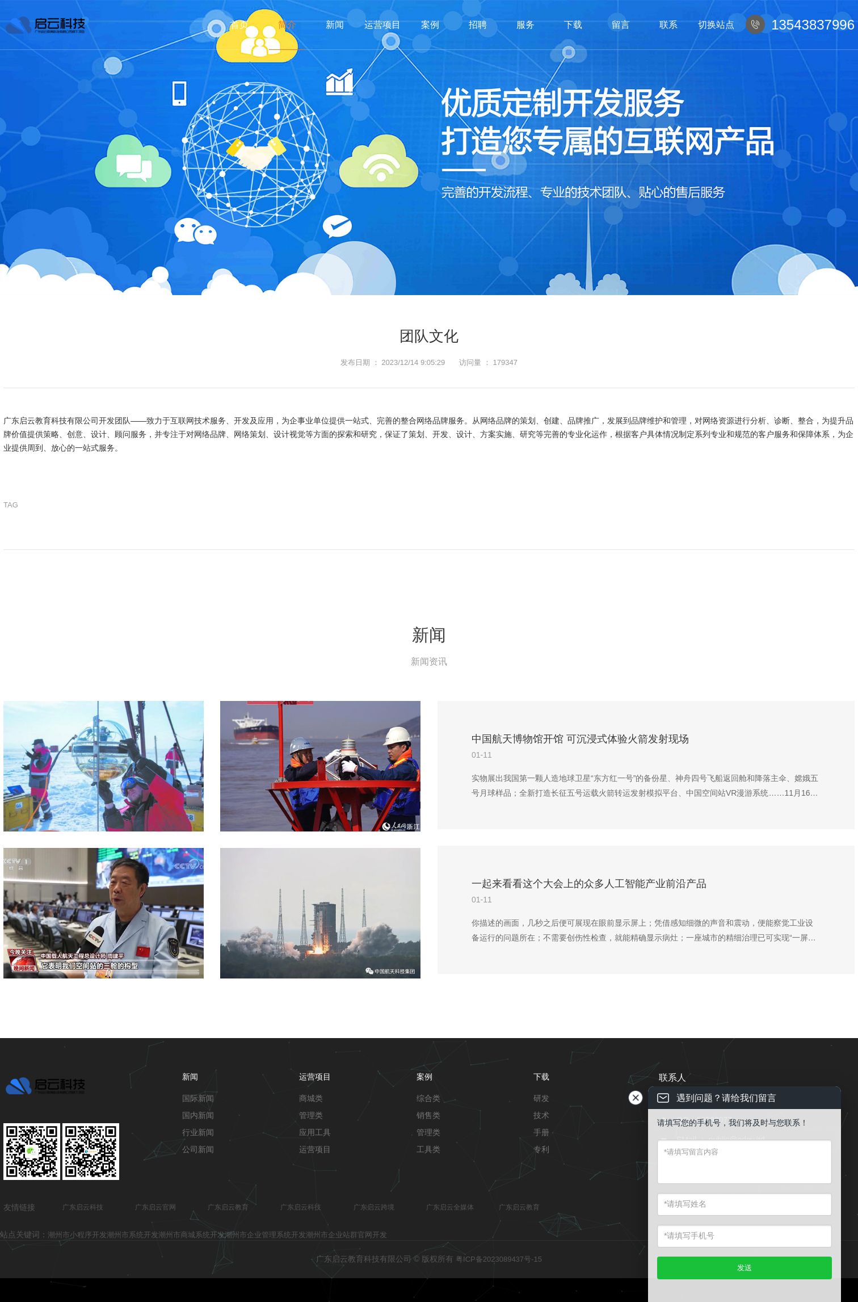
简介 (287, 25)
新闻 (335, 25)
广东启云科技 (82, 1207)
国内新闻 (198, 1115)
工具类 (428, 1149)
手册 (541, 1132)
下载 (573, 25)
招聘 (478, 25)
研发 (541, 1098)
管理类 (311, 1115)
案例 (430, 25)
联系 (668, 25)
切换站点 (716, 25)
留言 (621, 25)
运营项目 (382, 25)
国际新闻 (198, 1098)
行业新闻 (198, 1132)
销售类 (428, 1115)
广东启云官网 (155, 1207)
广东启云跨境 (374, 1207)
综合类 (428, 1098)
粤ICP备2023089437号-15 (499, 1259)
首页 (239, 25)
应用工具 (315, 1132)
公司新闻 (198, 1149)
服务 (525, 25)
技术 (541, 1115)
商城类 (311, 1098)
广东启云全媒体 (450, 1207)
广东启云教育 (228, 1207)
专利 (541, 1149)
